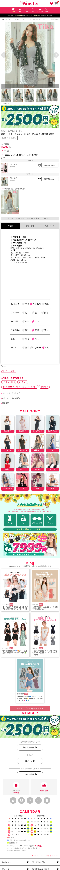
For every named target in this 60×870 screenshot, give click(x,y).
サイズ (10, 226)
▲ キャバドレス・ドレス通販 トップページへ (45, 855)
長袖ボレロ (44, 387)
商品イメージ (49, 226)
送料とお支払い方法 (38, 862)
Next (56, 55)
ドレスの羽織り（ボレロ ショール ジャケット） (20, 387)
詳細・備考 (30, 226)
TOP (2, 19)
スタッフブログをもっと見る (30, 708)
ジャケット (23, 382)
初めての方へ (6, 862)
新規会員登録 (30, 747)
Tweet (3, 366)
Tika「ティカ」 (10, 19)
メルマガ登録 (30, 774)
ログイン (30, 761)
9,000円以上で (16, 788)
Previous (3, 55)
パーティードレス (9, 382)
